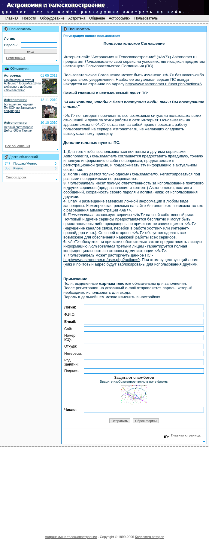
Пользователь (146, 18)
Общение (97, 18)
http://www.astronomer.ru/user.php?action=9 (101, 259)
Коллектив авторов (149, 537)
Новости (29, 18)
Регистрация (15, 58)
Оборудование (52, 18)
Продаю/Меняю (25, 163)
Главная (11, 18)
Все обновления (17, 146)
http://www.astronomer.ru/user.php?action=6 (164, 84)
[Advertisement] (105, 489)
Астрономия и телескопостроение (71, 537)
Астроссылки (120, 18)
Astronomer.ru (15, 100)
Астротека (76, 18)
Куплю (18, 168)
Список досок (16, 177)
